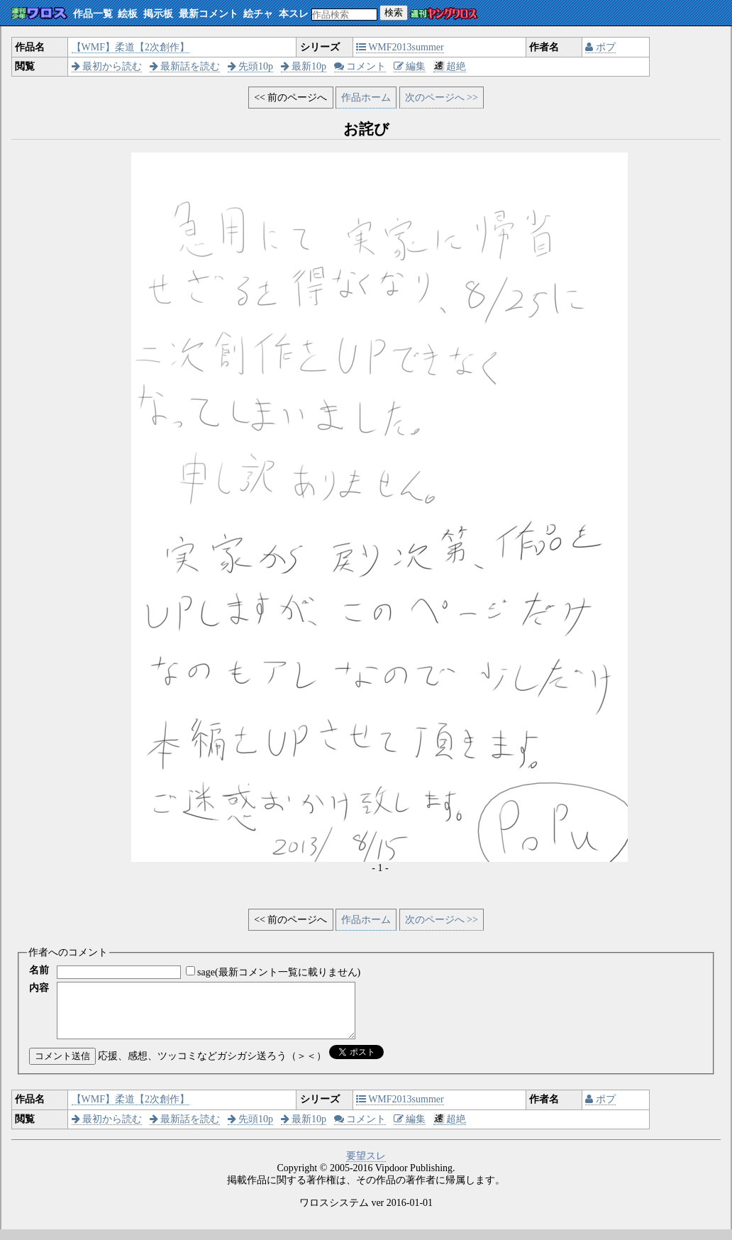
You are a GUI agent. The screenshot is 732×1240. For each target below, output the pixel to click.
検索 (393, 12)
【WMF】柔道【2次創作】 (130, 47)
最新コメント (208, 14)
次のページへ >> (441, 97)
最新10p (304, 66)
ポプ (600, 47)
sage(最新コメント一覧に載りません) (278, 972)
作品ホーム (366, 97)
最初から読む (107, 66)
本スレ (294, 14)
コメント (360, 66)
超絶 (450, 66)
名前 (39, 970)
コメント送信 (62, 1066)
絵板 (128, 14)
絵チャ (258, 14)
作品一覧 (93, 14)
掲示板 (158, 14)
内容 (39, 987)
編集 (410, 66)
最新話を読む (185, 66)
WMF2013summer (400, 47)
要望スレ (366, 1166)
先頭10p (251, 66)
